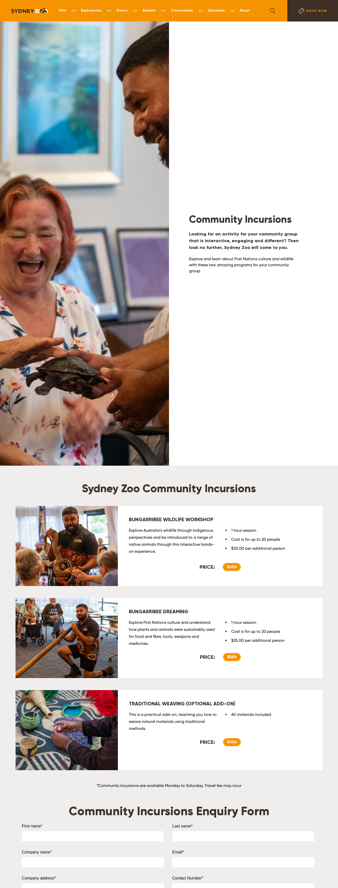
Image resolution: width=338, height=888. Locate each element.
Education (216, 11)
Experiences (91, 11)
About (245, 11)
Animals (149, 11)
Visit (62, 11)
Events (122, 11)
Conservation (182, 11)
